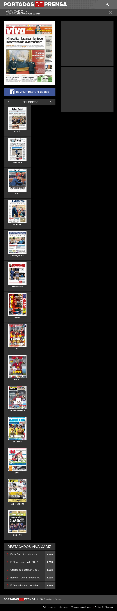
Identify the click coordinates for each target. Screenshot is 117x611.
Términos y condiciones (81, 607)
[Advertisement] (87, 43)
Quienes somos (49, 607)
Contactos (63, 607)
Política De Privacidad (104, 607)
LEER (50, 554)
